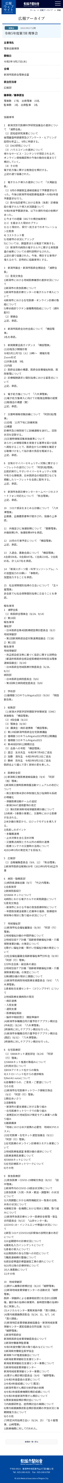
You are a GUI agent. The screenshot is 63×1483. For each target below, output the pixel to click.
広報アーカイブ (46, 10)
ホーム (33, 10)
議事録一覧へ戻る (32, 1444)
